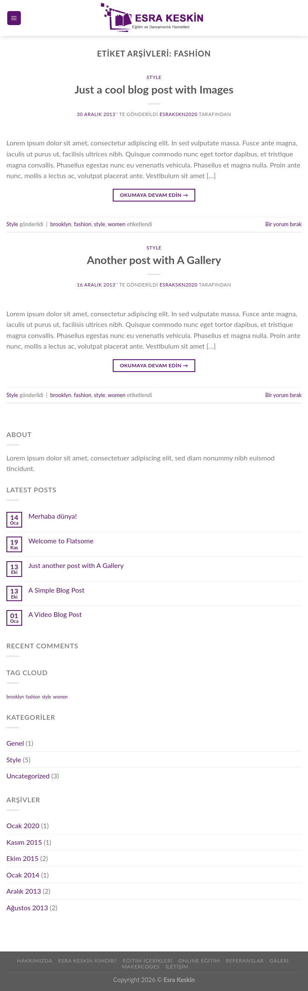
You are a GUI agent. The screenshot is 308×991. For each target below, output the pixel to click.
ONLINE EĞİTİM (199, 960)
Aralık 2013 (23, 891)
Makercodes (141, 966)
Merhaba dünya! (53, 516)
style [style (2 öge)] (46, 696)
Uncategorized (28, 776)
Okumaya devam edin (154, 195)
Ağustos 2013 (27, 907)
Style (153, 77)
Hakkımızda (34, 960)
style (100, 224)
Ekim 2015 (22, 858)
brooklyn (60, 224)
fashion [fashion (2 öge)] (33, 696)
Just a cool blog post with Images (154, 89)
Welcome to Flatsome (61, 541)
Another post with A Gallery (154, 259)
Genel (15, 743)
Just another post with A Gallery (76, 565)
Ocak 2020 (23, 825)
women (116, 224)
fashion (82, 224)
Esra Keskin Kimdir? (87, 960)
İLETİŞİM (176, 966)
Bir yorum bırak (283, 224)
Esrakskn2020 (178, 114)
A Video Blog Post (55, 614)
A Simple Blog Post (57, 590)
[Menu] (14, 18)
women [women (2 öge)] (60, 696)
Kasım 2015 (24, 842)
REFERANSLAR (244, 960)
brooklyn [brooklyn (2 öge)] (15, 696)
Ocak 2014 (23, 875)
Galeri (279, 960)
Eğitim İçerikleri (148, 960)
